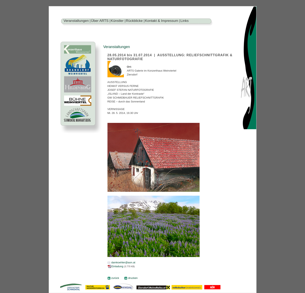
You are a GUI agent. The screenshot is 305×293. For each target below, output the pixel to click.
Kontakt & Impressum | (162, 21)
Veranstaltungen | (77, 21)
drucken (133, 278)
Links (185, 21)
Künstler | (118, 21)
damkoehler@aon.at (123, 262)
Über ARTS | (101, 21)
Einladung (117, 266)
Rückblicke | (135, 21)
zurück (115, 278)
